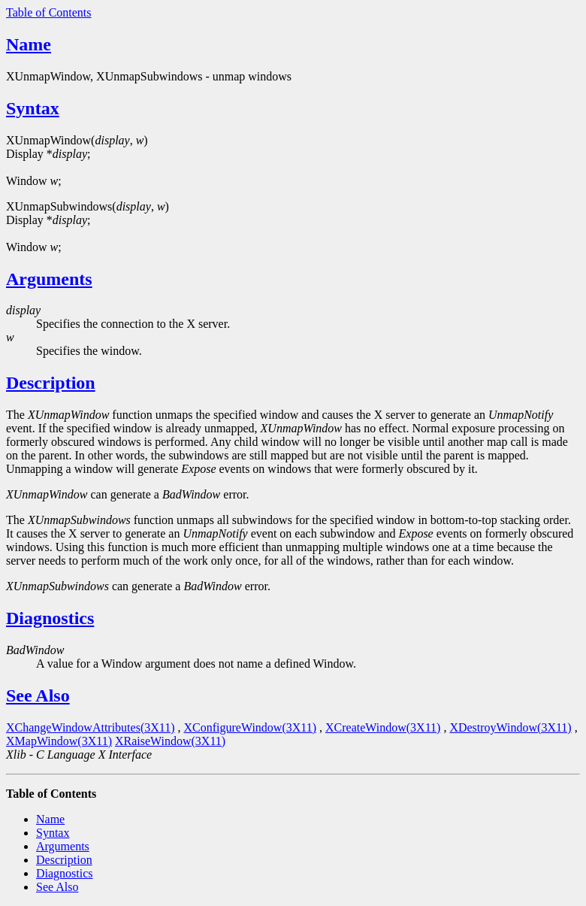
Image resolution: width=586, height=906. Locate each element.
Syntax (32, 108)
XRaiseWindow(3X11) (170, 741)
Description (50, 382)
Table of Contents (49, 12)
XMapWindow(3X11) (59, 741)
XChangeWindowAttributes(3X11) (90, 727)
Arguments (49, 279)
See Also (38, 695)
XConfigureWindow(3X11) (250, 727)
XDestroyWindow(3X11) (510, 727)
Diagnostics (50, 618)
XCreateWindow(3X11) (382, 727)
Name (28, 44)
